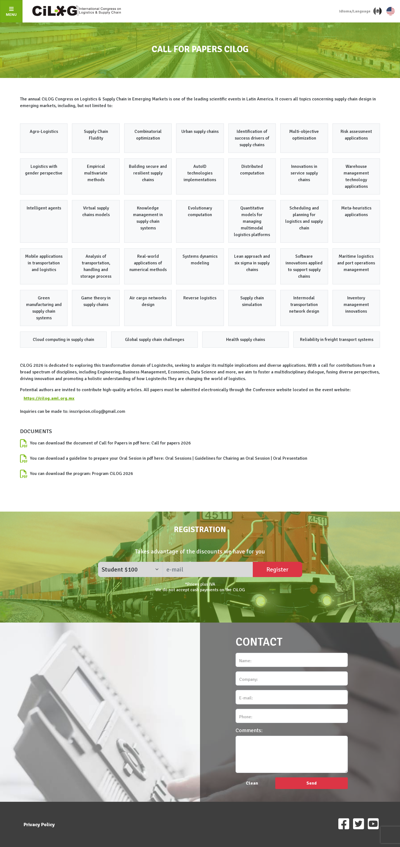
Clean (252, 783)
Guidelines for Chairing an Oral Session (232, 458)
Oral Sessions (178, 458)
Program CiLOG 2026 (112, 473)
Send (311, 783)
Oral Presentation (290, 458)
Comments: (249, 730)
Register (277, 569)
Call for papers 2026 (171, 443)
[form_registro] (130, 569)
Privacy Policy (39, 824)
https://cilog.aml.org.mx (49, 398)
